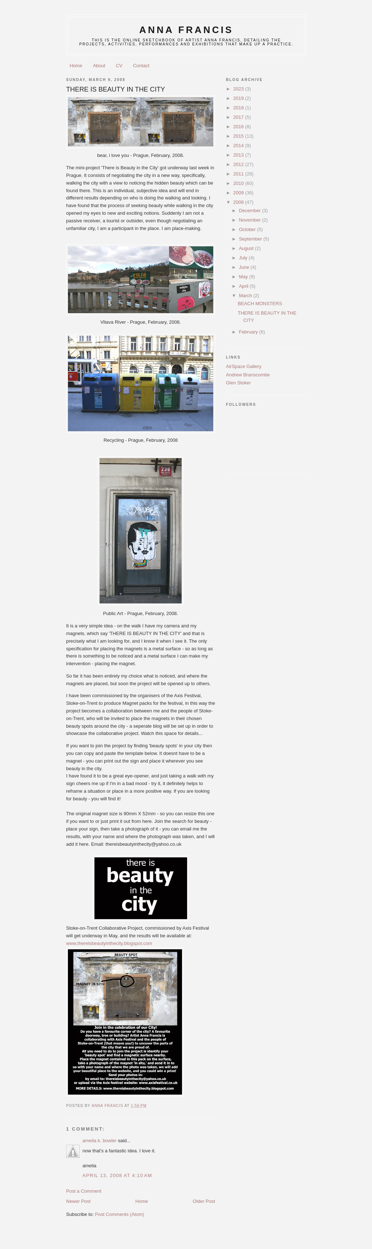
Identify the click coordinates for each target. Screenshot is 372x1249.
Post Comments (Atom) (119, 1214)
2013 (239, 155)
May (244, 276)
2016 (239, 126)
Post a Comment (83, 1191)
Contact (141, 65)
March (246, 295)
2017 (239, 117)
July (244, 257)
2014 (239, 145)
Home (76, 65)
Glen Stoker (238, 382)
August (247, 248)
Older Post (204, 1201)
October (248, 229)
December (250, 210)
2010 (239, 183)
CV (119, 65)
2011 (239, 174)
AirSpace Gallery (244, 366)
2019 (239, 98)
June (245, 267)
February (249, 332)
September (251, 239)
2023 (239, 89)
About (99, 65)
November (250, 220)
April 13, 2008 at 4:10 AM (117, 1175)
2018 (239, 107)
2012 (239, 164)
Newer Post (78, 1201)
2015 (239, 136)
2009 (239, 192)
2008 (239, 202)
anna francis (186, 29)
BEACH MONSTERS (260, 303)
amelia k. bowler (99, 1140)
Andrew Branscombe (248, 374)
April (244, 286)
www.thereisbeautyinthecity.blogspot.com (109, 943)
